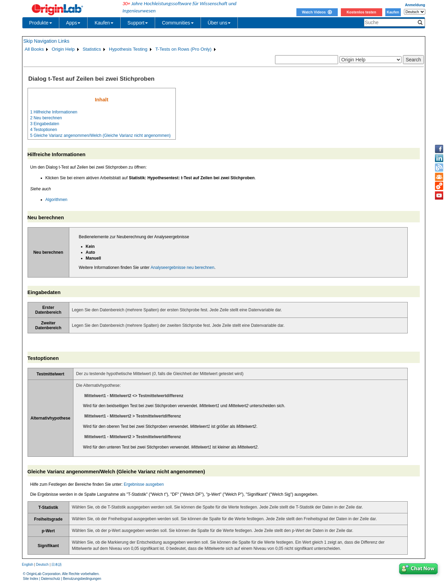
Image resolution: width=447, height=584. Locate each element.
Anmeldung (415, 5)
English (27, 564)
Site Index (30, 579)
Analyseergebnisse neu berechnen (182, 267)
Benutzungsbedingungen (82, 579)
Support (138, 23)
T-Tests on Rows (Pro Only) (183, 49)
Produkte (40, 23)
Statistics (92, 49)
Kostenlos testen (361, 12)
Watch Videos (317, 12)
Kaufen (393, 12)
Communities (178, 23)
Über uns (219, 23)
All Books (34, 49)
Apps (73, 23)
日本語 (56, 564)
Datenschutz (50, 579)
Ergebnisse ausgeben (144, 484)
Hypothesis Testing (128, 49)
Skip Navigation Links (46, 41)
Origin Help (63, 49)
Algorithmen (56, 199)
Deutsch (42, 564)
